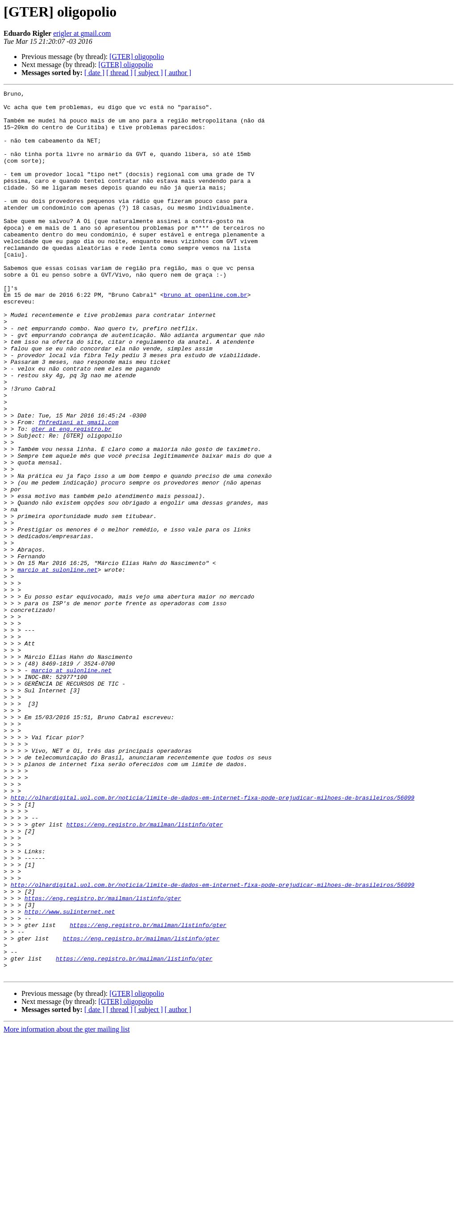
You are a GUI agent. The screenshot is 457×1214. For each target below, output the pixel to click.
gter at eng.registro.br (71, 497)
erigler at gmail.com (82, 33)
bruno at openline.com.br (205, 336)
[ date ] (94, 72)
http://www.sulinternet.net (70, 1076)
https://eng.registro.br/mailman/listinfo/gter (144, 972)
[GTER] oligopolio (136, 56)
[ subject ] (148, 72)
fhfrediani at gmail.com (78, 489)
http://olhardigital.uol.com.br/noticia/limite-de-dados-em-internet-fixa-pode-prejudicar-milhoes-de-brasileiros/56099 (213, 940)
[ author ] (178, 72)
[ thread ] (119, 72)
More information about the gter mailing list (67, 1206)
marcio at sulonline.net (57, 666)
